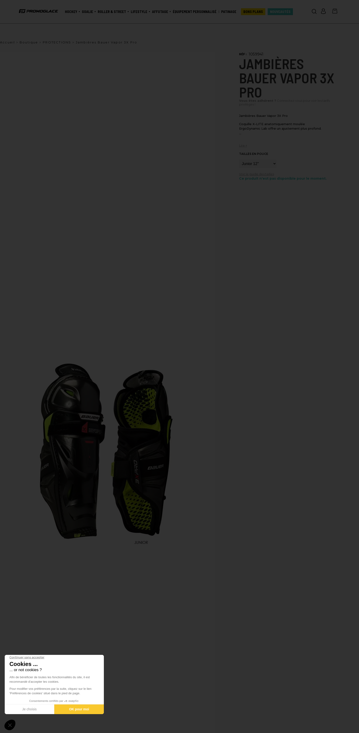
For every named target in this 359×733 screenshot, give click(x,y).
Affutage (160, 11)
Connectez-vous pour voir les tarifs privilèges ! (284, 102)
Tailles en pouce (253, 154)
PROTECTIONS (57, 42)
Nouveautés (280, 11)
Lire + (243, 145)
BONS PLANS (253, 11)
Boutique (29, 42)
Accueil (7, 42)
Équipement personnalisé (194, 11)
